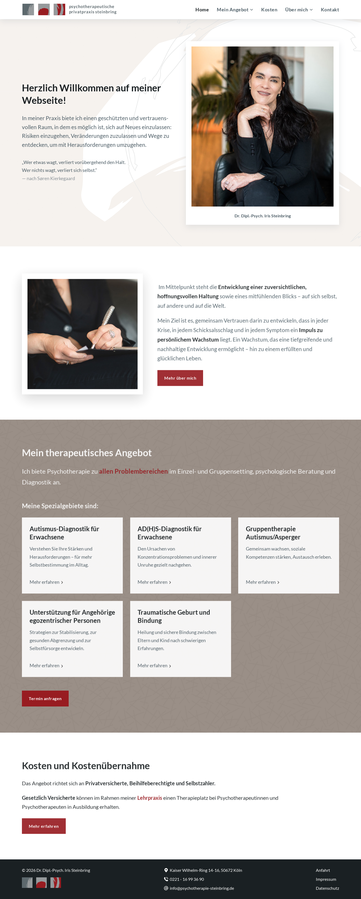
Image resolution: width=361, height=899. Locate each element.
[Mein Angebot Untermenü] (251, 9)
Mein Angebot (233, 9)
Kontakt (330, 9)
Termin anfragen (45, 698)
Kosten (269, 9)
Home (202, 9)
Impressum (326, 879)
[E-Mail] (203, 888)
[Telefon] (203, 879)
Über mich (296, 9)
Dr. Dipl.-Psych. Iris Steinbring (63, 870)
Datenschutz (327, 888)
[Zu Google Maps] (203, 870)
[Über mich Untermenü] (311, 9)
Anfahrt (323, 870)
